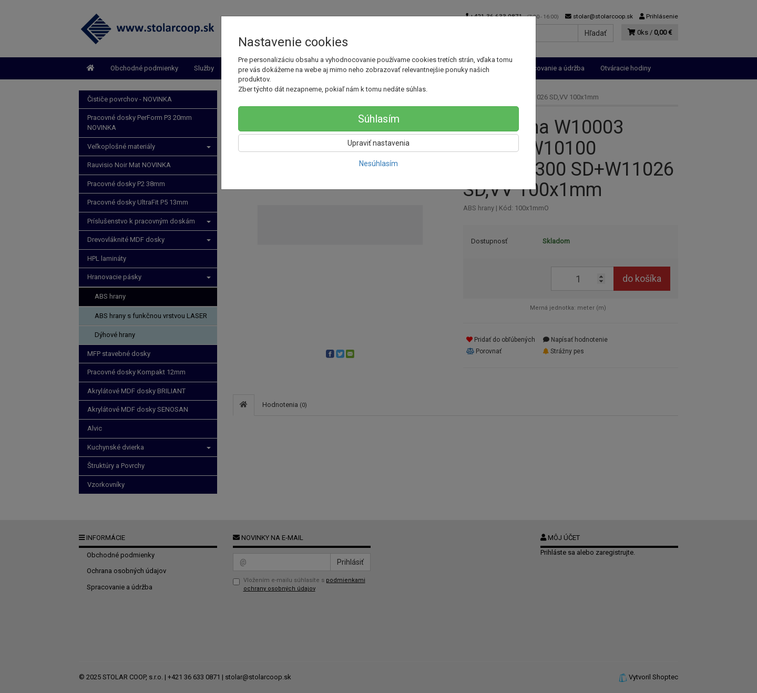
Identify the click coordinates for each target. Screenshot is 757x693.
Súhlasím (379, 119)
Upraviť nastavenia (378, 143)
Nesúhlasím (378, 163)
